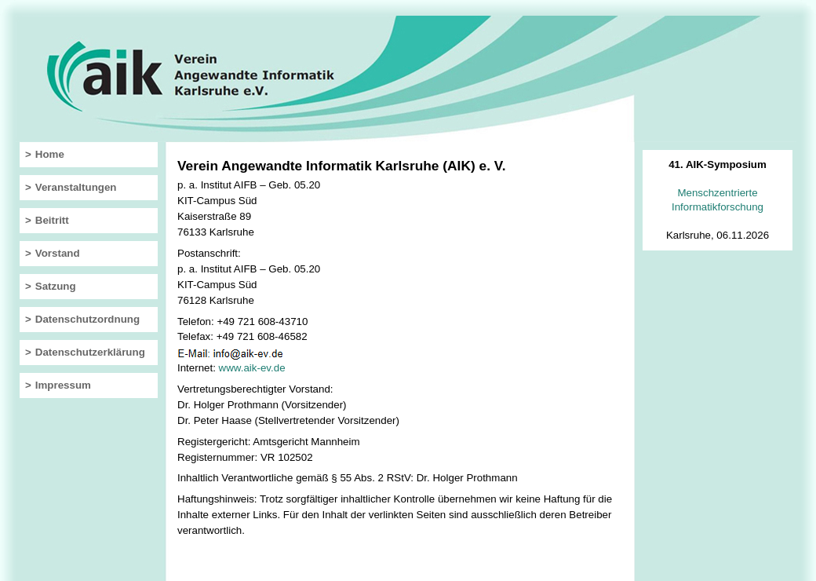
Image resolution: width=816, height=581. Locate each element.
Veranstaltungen (76, 187)
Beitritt (52, 220)
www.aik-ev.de (252, 368)
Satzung (55, 286)
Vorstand (57, 253)
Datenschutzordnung (87, 319)
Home (49, 154)
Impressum (63, 385)
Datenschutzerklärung (90, 352)
